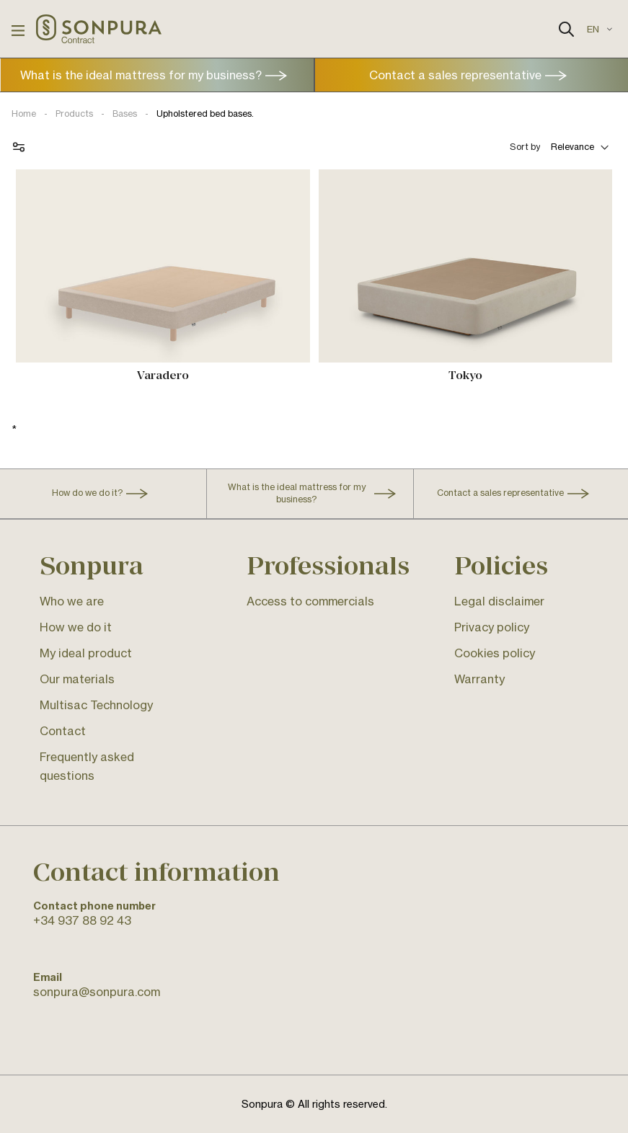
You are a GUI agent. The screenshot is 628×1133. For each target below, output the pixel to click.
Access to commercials (310, 601)
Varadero (163, 375)
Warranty (479, 679)
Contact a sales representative (455, 75)
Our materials (77, 679)
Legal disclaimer (499, 601)
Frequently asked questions (87, 766)
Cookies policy (494, 653)
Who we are (72, 601)
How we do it (76, 627)
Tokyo (465, 375)
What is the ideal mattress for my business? (141, 75)
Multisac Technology (96, 705)
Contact (63, 731)
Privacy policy (491, 627)
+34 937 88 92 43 (82, 920)
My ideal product (86, 653)
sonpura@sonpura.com (96, 992)
